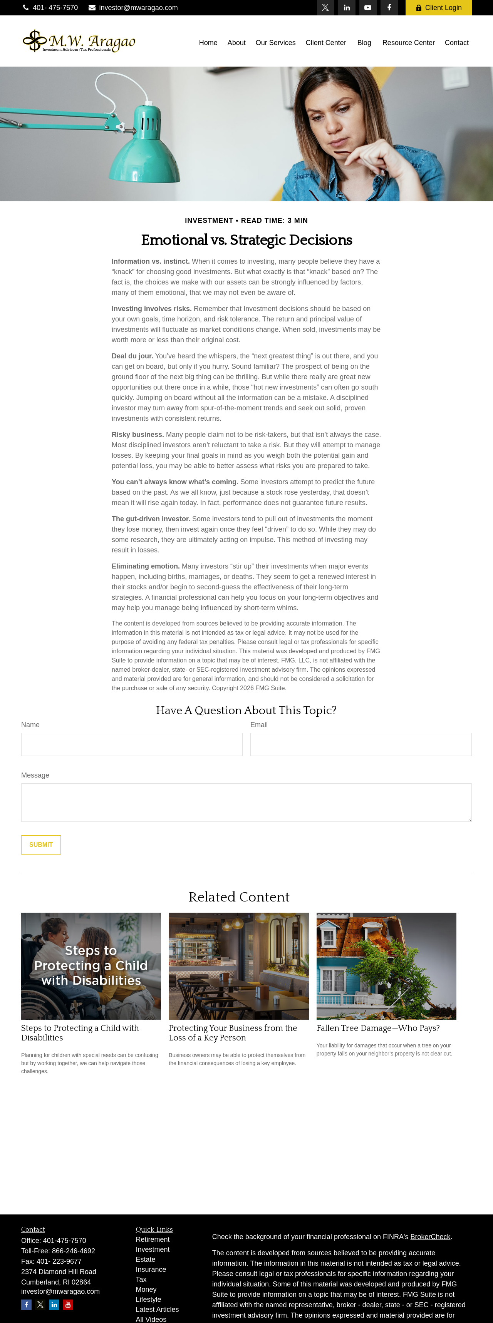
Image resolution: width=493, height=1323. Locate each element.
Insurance (151, 1269)
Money (146, 1289)
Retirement (153, 1239)
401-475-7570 (64, 1240)
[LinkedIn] (346, 7)
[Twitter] (325, 7)
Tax (141, 1279)
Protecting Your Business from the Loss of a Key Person (233, 1033)
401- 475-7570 (49, 8)
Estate (146, 1259)
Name (30, 725)
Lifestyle (148, 1299)
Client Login (439, 8)
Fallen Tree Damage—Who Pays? (378, 1028)
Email (259, 725)
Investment (153, 1249)
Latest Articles (157, 1309)
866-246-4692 (73, 1251)
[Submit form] (41, 845)
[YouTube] (368, 7)
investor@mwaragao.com (132, 8)
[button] (208, 42)
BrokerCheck (431, 1237)
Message (35, 775)
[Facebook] (389, 7)
